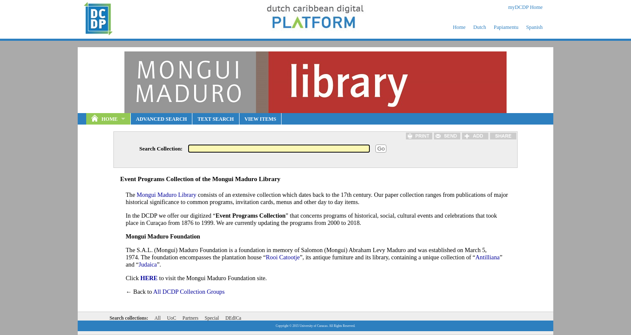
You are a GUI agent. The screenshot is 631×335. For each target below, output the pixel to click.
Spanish (534, 27)
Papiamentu (506, 27)
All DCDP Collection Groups (189, 291)
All (158, 318)
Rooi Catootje (283, 257)
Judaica (148, 264)
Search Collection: (161, 148)
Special (212, 318)
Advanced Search (161, 119)
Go (381, 148)
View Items (260, 119)
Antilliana (487, 257)
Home (459, 27)
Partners (190, 318)
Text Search (215, 119)
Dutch (479, 27)
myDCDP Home (525, 7)
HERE (149, 278)
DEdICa (233, 318)
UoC (171, 318)
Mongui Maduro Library (167, 194)
